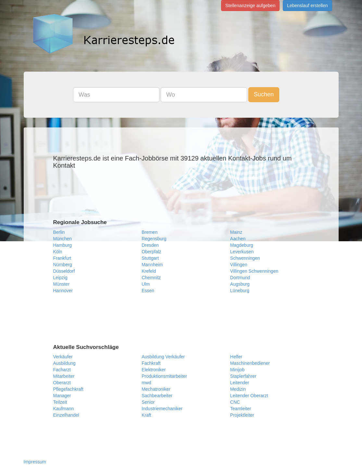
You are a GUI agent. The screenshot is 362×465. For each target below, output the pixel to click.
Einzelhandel (66, 415)
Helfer (236, 356)
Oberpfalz (151, 251)
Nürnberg (62, 264)
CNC (235, 402)
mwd (146, 382)
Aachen (237, 238)
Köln (57, 251)
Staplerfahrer (243, 376)
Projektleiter (242, 415)
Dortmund (240, 277)
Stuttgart (150, 258)
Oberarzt (62, 382)
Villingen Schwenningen (254, 271)
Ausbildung (64, 363)
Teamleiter (240, 408)
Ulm (146, 284)
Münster (61, 284)
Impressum (35, 461)
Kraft (146, 415)
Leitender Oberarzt (249, 395)
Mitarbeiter (64, 376)
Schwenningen (245, 258)
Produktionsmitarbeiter (164, 376)
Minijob (237, 369)
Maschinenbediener (250, 363)
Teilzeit (60, 402)
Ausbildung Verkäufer (163, 356)
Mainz (236, 232)
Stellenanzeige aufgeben (250, 5)
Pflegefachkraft (68, 389)
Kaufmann (63, 408)
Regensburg (154, 238)
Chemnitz (151, 277)
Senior (148, 402)
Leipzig (60, 277)
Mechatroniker (156, 389)
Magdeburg (241, 245)
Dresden (150, 245)
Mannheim (152, 264)
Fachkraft (151, 363)
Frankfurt (62, 258)
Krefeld (149, 271)
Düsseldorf (64, 271)
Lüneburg (239, 290)
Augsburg (240, 284)
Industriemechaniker (162, 408)
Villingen (238, 264)
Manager (62, 395)
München (62, 238)
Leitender (239, 382)
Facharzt (62, 369)
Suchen (264, 94)
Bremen (149, 232)
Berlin (59, 232)
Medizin (238, 389)
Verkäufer (63, 356)
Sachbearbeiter (157, 395)
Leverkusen (242, 251)
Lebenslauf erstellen (307, 5)
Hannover (63, 290)
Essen (148, 290)
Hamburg (62, 245)
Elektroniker (154, 369)
